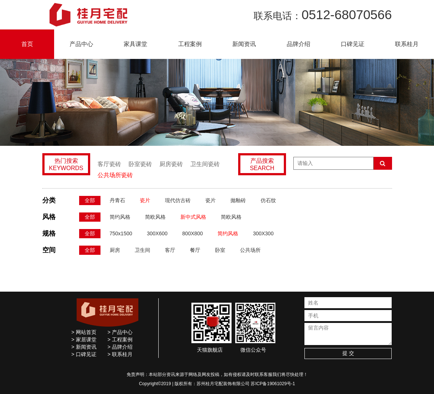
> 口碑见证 (83, 354)
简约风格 (120, 217)
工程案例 (190, 44)
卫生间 (142, 250)
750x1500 (121, 233)
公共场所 (250, 250)
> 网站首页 (83, 332)
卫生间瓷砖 (205, 164)
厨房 (115, 250)
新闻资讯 (244, 44)
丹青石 (117, 200)
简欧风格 (155, 217)
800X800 (192, 233)
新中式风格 (193, 217)
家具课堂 (135, 44)
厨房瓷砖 (171, 164)
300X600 (157, 233)
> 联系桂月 (120, 354)
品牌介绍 (298, 44)
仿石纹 (268, 200)
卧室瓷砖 (140, 164)
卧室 (220, 250)
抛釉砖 (238, 200)
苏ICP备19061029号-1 (273, 383)
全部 (90, 200)
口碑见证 (352, 44)
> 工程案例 (120, 339)
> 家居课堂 (83, 339)
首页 (27, 44)
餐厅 (195, 250)
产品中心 (81, 44)
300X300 (263, 233)
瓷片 (145, 200)
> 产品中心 (120, 332)
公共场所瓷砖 (115, 175)
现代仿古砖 (178, 200)
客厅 (170, 250)
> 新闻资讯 (83, 347)
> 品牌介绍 (120, 347)
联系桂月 (407, 44)
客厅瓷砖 (109, 164)
